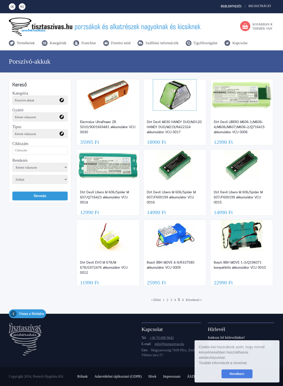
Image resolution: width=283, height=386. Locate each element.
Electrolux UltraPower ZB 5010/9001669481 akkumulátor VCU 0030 (107, 127)
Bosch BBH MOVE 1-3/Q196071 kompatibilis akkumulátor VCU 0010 (240, 265)
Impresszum (171, 376)
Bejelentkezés (231, 6)
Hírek (152, 376)
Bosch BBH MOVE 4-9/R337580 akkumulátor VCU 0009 (170, 265)
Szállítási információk (162, 43)
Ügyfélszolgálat (206, 43)
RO (22, 7)
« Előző (156, 300)
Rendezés (20, 160)
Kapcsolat (239, 43)
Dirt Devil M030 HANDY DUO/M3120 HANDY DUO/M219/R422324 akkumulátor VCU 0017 (174, 127)
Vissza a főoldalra (27, 313)
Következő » (194, 300)
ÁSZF (191, 376)
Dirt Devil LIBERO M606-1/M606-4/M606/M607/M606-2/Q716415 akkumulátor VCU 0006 (239, 127)
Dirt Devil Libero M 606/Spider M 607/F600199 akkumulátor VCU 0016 (171, 197)
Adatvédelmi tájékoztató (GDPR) (118, 376)
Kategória (20, 93)
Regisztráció (260, 6)
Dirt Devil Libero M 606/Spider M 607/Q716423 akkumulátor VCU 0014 (104, 197)
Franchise (88, 43)
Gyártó (17, 110)
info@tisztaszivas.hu (169, 344)
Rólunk (82, 376)
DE (12, 7)
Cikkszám (20, 143)
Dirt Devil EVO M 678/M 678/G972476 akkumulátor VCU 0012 (104, 267)
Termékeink (26, 43)
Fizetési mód (120, 43)
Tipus (16, 127)
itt (231, 363)
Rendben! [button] (237, 374)
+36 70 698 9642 (162, 338)
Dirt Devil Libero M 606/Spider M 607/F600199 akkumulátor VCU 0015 (238, 197)
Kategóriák (58, 43)
